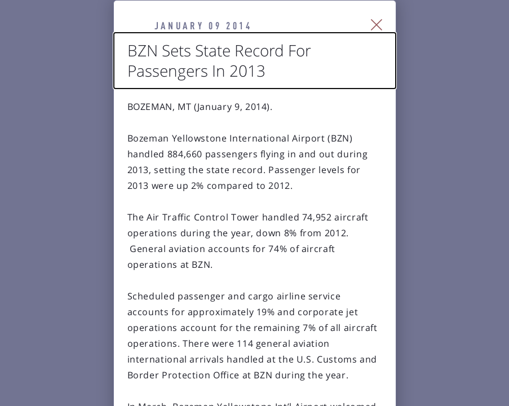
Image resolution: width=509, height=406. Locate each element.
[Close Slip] (439, 37)
